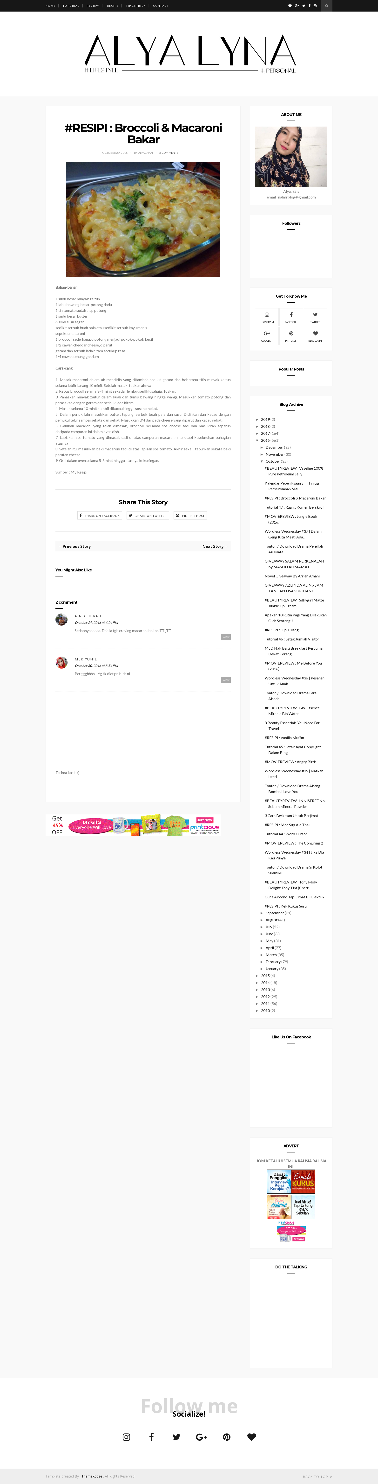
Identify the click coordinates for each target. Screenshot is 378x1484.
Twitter (315, 317)
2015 (265, 975)
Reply (226, 636)
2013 (265, 989)
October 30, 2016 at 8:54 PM (96, 666)
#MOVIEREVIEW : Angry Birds (291, 761)
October (273, 461)
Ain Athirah (88, 616)
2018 (265, 426)
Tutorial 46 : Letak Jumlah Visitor (292, 639)
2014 (265, 982)
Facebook (291, 317)
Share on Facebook (102, 516)
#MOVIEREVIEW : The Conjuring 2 (294, 843)
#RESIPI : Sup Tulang (282, 629)
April (270, 947)
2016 (265, 440)
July (269, 926)
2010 (265, 1010)
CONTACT (161, 5)
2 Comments (168, 152)
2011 (265, 1003)
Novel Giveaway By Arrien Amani (292, 576)
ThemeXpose (92, 1476)
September (275, 912)
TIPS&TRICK (136, 5)
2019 (265, 419)
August (271, 919)
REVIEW (93, 5)
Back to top (317, 1476)
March (271, 954)
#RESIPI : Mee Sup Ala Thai (287, 824)
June (269, 933)
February (273, 961)
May (269, 940)
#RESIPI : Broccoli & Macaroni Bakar (295, 498)
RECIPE (113, 5)
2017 (265, 433)
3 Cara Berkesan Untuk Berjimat (291, 815)
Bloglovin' (315, 336)
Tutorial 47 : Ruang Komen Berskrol (294, 507)
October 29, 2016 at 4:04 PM (96, 622)
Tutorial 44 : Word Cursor (286, 834)
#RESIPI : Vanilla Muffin (284, 737)
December (274, 447)
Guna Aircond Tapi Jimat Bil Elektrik (294, 897)
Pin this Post (193, 516)
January (272, 968)
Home (50, 5)
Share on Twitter (151, 516)
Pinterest (291, 336)
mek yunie (86, 659)
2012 (265, 996)
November (275, 454)
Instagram (267, 317)
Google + (267, 336)
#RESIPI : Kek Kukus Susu (286, 906)
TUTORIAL (71, 5)
